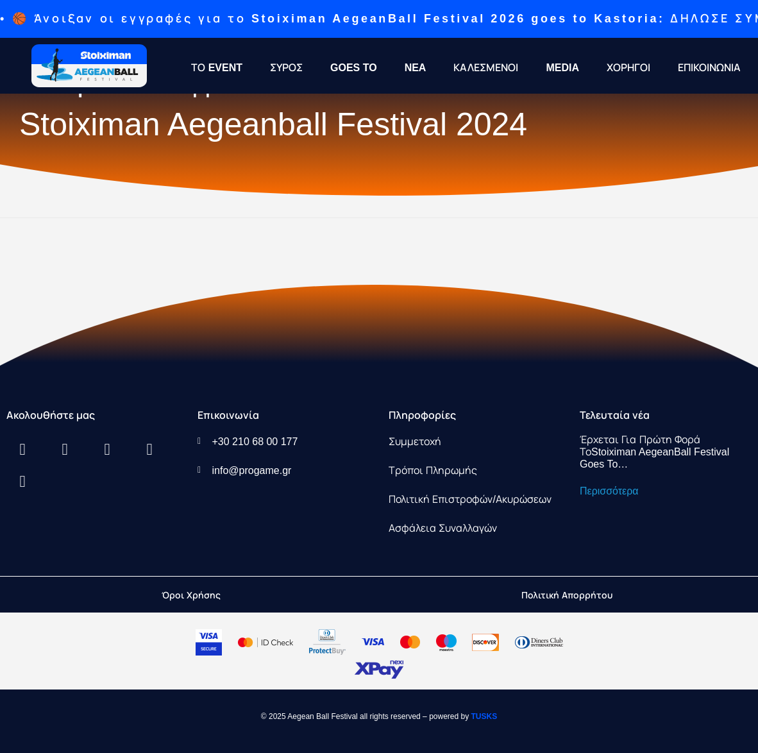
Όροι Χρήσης (191, 595)
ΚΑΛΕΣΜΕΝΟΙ (485, 67)
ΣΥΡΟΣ (286, 67)
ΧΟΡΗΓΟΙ (628, 67)
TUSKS (484, 716)
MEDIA (562, 67)
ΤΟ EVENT (216, 67)
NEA (415, 67)
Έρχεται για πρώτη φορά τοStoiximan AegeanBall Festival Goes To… (654, 452)
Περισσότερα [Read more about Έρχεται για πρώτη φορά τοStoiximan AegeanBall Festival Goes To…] (609, 491)
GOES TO (353, 67)
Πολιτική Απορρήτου (566, 595)
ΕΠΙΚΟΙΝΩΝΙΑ (709, 67)
